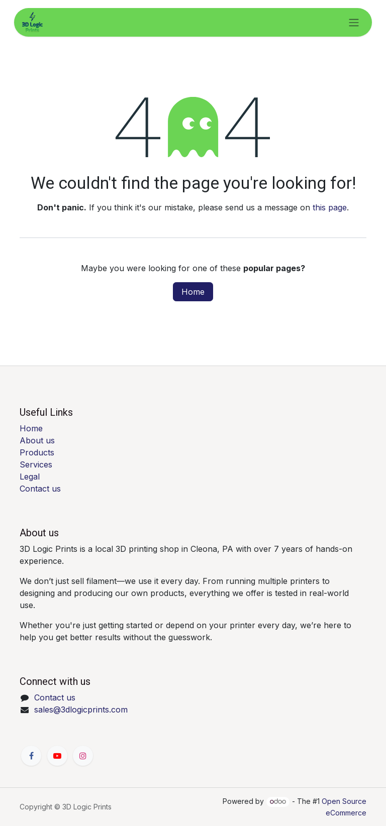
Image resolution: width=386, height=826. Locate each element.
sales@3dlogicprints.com (81, 709)
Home (193, 292)
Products (37, 452)
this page (330, 207)
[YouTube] (57, 756)
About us (37, 440)
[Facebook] (31, 756)
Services (36, 464)
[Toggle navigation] (354, 22)
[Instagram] (83, 756)
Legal (30, 476)
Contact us (40, 489)
